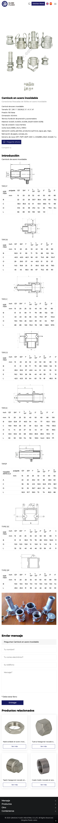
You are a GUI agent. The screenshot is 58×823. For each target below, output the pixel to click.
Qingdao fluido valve (29, 820)
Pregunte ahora (13, 142)
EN (47, 3)
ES (50, 3)
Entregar (12, 703)
